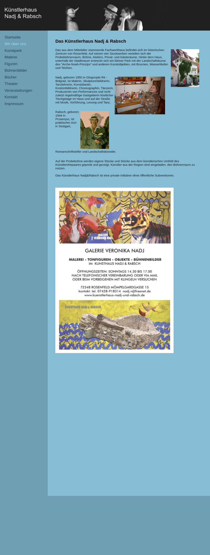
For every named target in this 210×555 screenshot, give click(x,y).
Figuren (11, 64)
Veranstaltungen (18, 90)
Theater (11, 84)
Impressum (14, 104)
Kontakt (11, 97)
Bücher (11, 77)
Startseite (13, 37)
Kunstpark (13, 50)
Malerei (11, 57)
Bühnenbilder (16, 70)
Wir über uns (15, 44)
